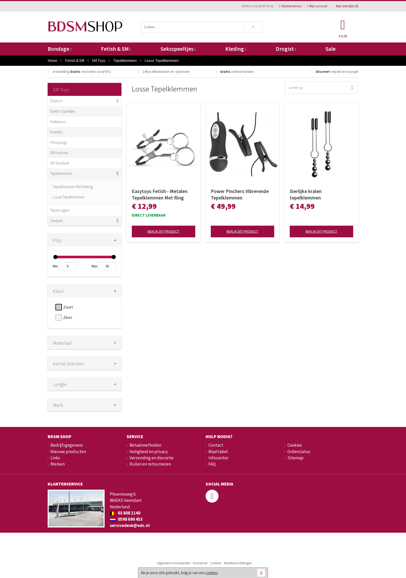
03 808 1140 (125, 513)
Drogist (286, 48)
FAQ (212, 464)
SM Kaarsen (59, 152)
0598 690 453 (126, 519)
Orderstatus (298, 451)
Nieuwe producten (68, 451)
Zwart (68, 307)
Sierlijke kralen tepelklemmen (306, 194)
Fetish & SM (116, 48)
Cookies (294, 445)
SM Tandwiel (59, 163)
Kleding (235, 48)
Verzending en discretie (151, 458)
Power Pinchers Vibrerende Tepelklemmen (240, 194)
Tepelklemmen (61, 173)
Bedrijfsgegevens (66, 445)
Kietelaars (58, 121)
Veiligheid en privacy (148, 451)
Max (94, 266)
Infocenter (218, 458)
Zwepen (56, 220)
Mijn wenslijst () (345, 6)
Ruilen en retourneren (150, 464)
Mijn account (317, 6)
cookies (212, 572)
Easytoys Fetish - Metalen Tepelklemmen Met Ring (159, 194)
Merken (57, 464)
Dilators (56, 100)
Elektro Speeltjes (62, 111)
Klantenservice (290, 6)
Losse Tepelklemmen (69, 197)
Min (55, 266)
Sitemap (295, 458)
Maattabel (218, 451)
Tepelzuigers (60, 210)
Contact (215, 445)
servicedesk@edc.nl (130, 525)
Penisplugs (58, 142)
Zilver (67, 317)
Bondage (59, 48)
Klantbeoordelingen (238, 563)
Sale (330, 48)
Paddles (56, 132)
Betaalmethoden (145, 445)
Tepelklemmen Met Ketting (73, 186)
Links (55, 458)
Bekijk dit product (163, 231)
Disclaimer (200, 563)
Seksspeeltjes (178, 48)
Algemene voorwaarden (173, 563)
